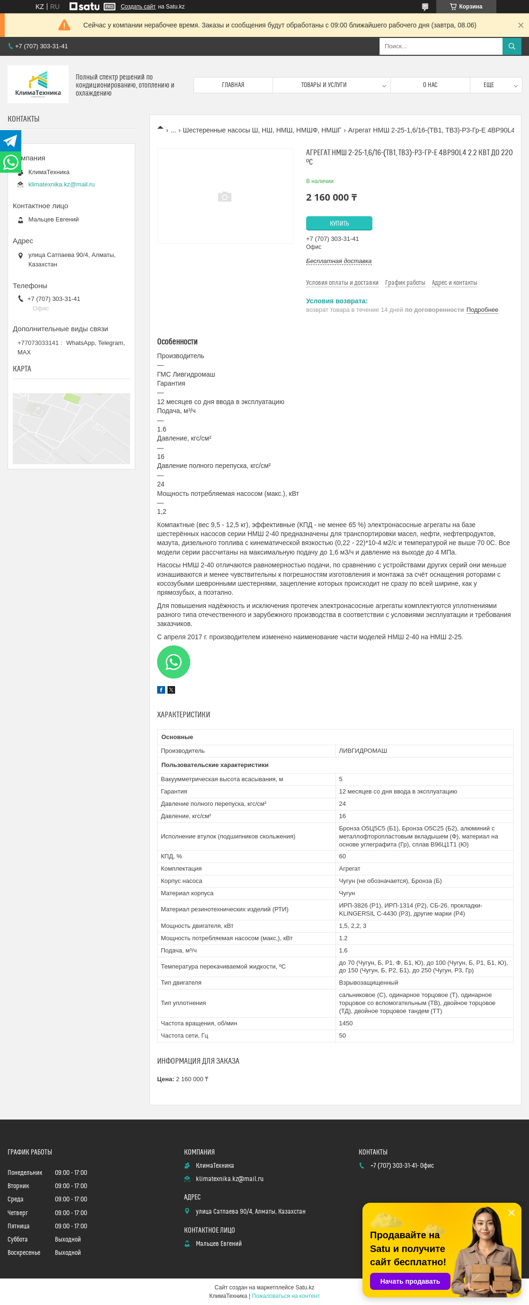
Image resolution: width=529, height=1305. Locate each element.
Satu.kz (304, 1287)
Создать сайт (138, 6)
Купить (339, 224)
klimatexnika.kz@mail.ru (61, 184)
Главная (233, 85)
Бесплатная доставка (339, 261)
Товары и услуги (324, 85)
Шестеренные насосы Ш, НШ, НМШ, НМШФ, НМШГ (262, 130)
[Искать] (512, 46)
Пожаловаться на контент (285, 1296)
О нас (430, 85)
